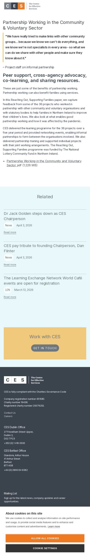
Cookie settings (45, 548)
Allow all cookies (45, 538)
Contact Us (10, 412)
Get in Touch (45, 348)
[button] (83, 6)
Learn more (54, 526)
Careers (8, 416)
